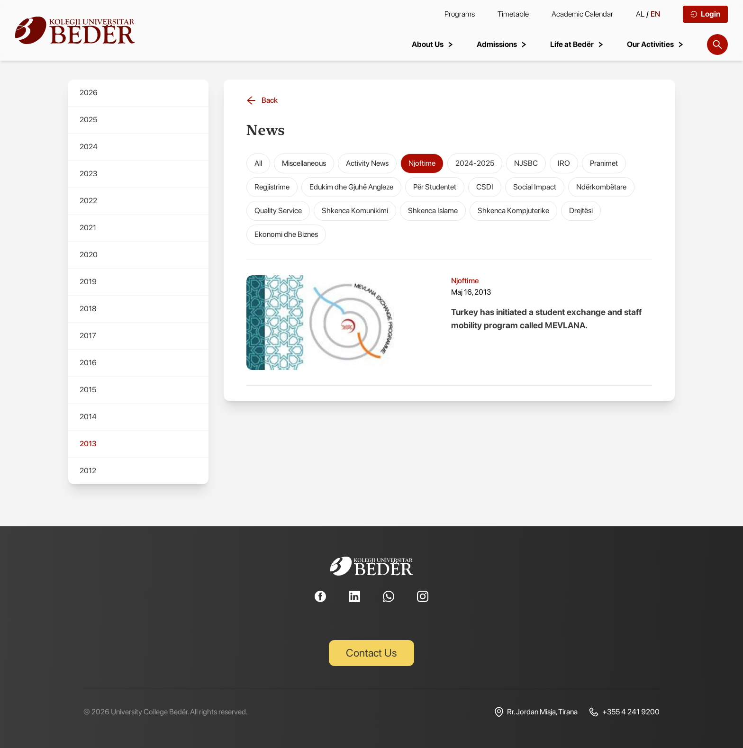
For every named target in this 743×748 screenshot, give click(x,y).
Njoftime (421, 163)
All (258, 163)
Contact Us (372, 652)
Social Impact (534, 186)
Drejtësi (581, 210)
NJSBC (526, 163)
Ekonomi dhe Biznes (286, 234)
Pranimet (604, 163)
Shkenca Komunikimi (355, 210)
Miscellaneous (304, 163)
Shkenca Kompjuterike (513, 210)
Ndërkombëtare (601, 186)
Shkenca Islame (433, 210)
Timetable (513, 13)
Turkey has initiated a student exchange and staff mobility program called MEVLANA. (546, 318)
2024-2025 (474, 163)
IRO (564, 163)
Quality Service (278, 210)
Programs (459, 13)
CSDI (484, 186)
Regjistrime (272, 186)
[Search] (717, 44)
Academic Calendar (582, 13)
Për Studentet (434, 186)
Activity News (367, 163)
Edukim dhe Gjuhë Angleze (351, 186)
